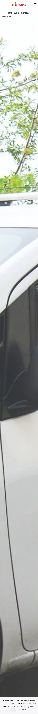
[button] (35, 3)
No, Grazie (23, 710)
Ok (13, 710)
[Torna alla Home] (19, 3)
